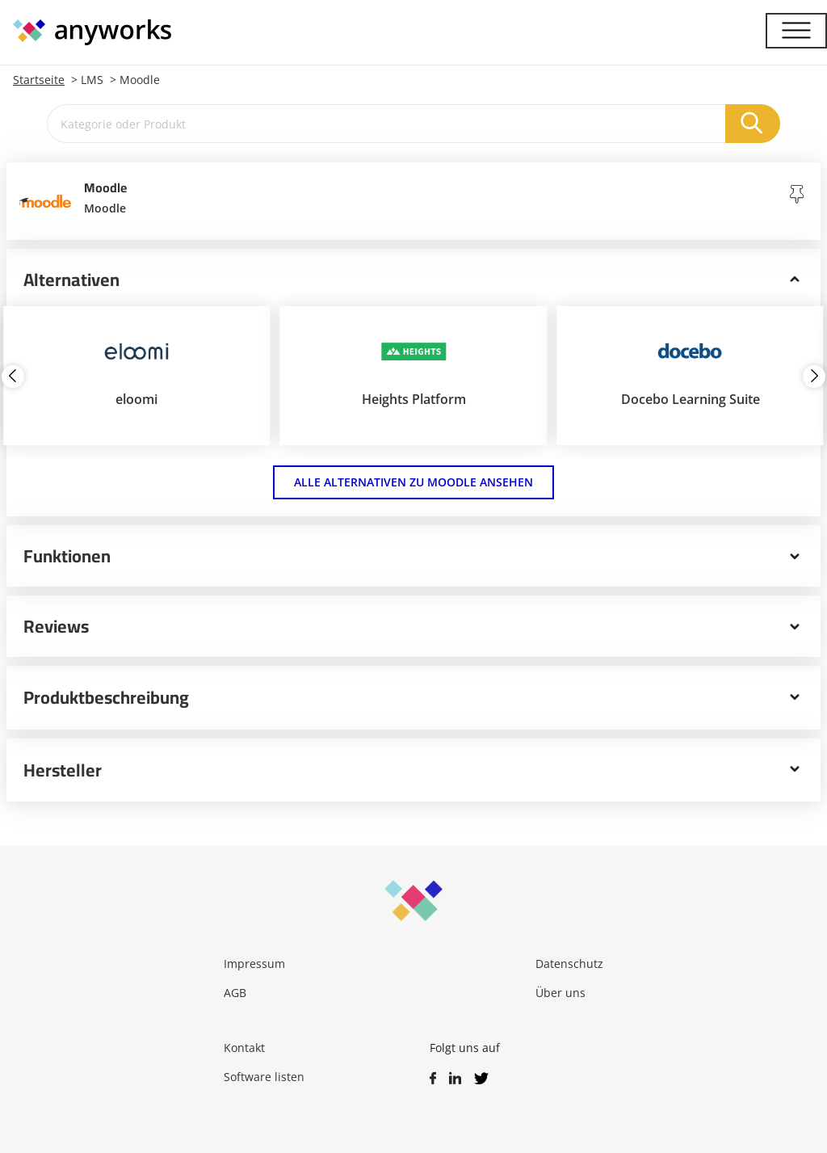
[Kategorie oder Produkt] (386, 123)
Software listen (264, 1076)
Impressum (254, 963)
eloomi (136, 399)
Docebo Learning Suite (690, 399)
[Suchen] (752, 123)
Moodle (140, 79)
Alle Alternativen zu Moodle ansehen (413, 482)
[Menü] (796, 30)
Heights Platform (414, 399)
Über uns (560, 992)
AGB (235, 992)
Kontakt (244, 1047)
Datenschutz (569, 963)
